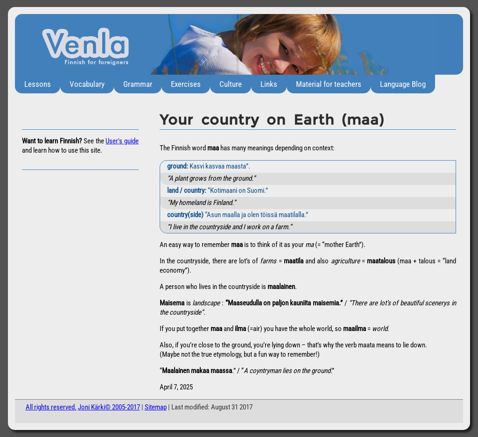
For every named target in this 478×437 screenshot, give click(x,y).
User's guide (122, 141)
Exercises (186, 84)
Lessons (37, 84)
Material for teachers (328, 84)
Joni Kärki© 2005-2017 (109, 407)
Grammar (137, 84)
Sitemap (156, 407)
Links (268, 84)
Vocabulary (87, 84)
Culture (230, 84)
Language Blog (403, 84)
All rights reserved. (51, 407)
